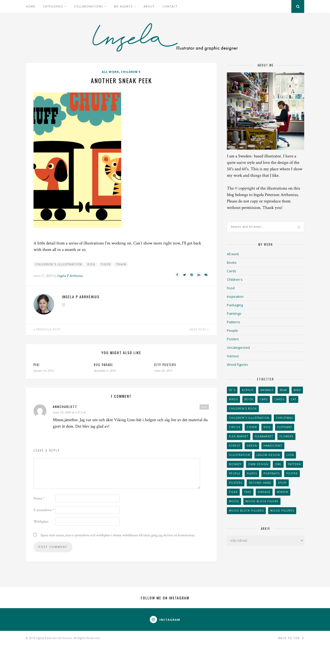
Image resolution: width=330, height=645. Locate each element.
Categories (53, 6)
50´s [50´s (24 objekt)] (232, 390)
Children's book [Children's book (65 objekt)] (243, 408)
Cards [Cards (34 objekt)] (279, 399)
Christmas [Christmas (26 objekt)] (284, 418)
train (121, 264)
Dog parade (103, 365)
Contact (170, 6)
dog (91, 264)
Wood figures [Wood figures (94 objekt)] (282, 510)
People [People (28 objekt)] (234, 473)
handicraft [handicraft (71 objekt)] (272, 445)
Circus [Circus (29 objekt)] (234, 427)
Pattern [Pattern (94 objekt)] (294, 464)
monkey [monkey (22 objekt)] (235, 464)
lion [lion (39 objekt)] (290, 455)
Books (232, 262)
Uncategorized (238, 347)
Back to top (291, 638)
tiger (106, 264)
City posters (165, 365)
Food (231, 288)
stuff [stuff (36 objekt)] (282, 483)
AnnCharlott (65, 406)
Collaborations (88, 6)
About (149, 6)
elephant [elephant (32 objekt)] (284, 427)
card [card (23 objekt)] (264, 399)
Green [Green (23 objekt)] (252, 445)
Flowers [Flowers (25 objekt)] (286, 436)
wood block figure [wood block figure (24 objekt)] (261, 501)
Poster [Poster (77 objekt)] (292, 473)
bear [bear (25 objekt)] (283, 390)
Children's (131, 72)
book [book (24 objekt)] (248, 399)
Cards (231, 271)
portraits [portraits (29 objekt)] (271, 473)
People (232, 330)
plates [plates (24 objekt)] (252, 473)
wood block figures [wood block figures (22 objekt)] (246, 510)
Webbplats (41, 521)
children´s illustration (59, 264)
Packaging (235, 305)
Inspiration (235, 296)
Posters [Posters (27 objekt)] (235, 483)
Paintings (234, 313)
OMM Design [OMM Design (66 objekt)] (258, 464)
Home (30, 6)
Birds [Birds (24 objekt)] (233, 399)
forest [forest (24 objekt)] (234, 445)
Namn (39, 498)
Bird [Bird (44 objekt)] (297, 390)
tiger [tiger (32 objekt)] (233, 492)
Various (233, 356)
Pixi (37, 365)
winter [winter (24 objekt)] (282, 492)
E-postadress (44, 510)
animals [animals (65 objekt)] (266, 390)
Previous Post (47, 329)
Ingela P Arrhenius (70, 275)
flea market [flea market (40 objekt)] (238, 436)
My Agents (123, 6)
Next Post (199, 329)
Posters (233, 339)
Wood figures (237, 364)
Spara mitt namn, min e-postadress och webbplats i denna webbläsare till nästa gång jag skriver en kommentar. (117, 535)
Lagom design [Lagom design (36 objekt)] (268, 455)
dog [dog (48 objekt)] (267, 427)
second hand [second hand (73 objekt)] (260, 483)
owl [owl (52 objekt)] (278, 464)
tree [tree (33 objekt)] (247, 492)
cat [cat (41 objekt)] (293, 399)
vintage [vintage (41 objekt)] (264, 492)
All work (110, 72)
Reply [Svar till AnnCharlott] (204, 406)
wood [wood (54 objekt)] (234, 501)
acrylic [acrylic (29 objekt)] (248, 390)
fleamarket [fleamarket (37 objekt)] (264, 436)
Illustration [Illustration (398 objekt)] (239, 455)
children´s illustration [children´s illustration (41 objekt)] (249, 418)
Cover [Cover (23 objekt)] (252, 427)
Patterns (233, 322)
